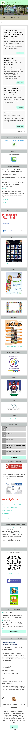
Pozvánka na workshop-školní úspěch (11, 504)
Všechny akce (14, 457)
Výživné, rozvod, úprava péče (9, 507)
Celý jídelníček (14, 631)
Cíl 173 (4, 189)
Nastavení (14, 729)
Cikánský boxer (6, 513)
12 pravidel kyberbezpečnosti (14, 263)
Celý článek (20, 53)
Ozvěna (21, 532)
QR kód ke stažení (14, 573)
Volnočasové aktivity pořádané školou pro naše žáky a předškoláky (13, 90)
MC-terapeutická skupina (8, 502)
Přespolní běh (9, 113)
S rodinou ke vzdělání (14, 496)
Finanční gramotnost (7, 510)
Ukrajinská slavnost (7, 518)
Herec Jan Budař (6, 516)
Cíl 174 (4, 202)
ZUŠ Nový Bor (15, 527)
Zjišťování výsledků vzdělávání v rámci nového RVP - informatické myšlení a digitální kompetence (14, 33)
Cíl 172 (4, 180)
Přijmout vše (14, 727)
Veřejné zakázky (14, 418)
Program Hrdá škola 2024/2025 (14, 346)
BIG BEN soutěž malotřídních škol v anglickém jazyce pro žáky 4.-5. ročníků (13, 61)
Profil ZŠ (13, 17)
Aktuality (4, 17)
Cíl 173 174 (5, 199)
